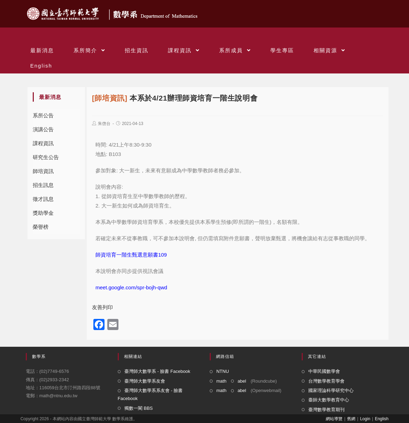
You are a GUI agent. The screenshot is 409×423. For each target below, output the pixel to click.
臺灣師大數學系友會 (144, 381)
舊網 (351, 418)
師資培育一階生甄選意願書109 (131, 255)
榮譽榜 (40, 227)
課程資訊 (43, 143)
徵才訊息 (43, 199)
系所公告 (43, 115)
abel (242, 381)
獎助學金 (43, 213)
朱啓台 (104, 123)
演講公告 (43, 129)
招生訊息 (43, 185)
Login (365, 418)
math (221, 381)
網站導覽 (334, 418)
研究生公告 (46, 157)
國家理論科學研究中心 (331, 390)
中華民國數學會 (324, 371)
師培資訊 (43, 171)
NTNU (222, 371)
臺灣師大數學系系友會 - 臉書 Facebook (150, 394)
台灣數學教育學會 (326, 381)
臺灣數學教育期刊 (326, 409)
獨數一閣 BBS (138, 408)
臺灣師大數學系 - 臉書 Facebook (157, 371)
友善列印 (102, 307)
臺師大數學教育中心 (328, 399)
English (381, 418)
